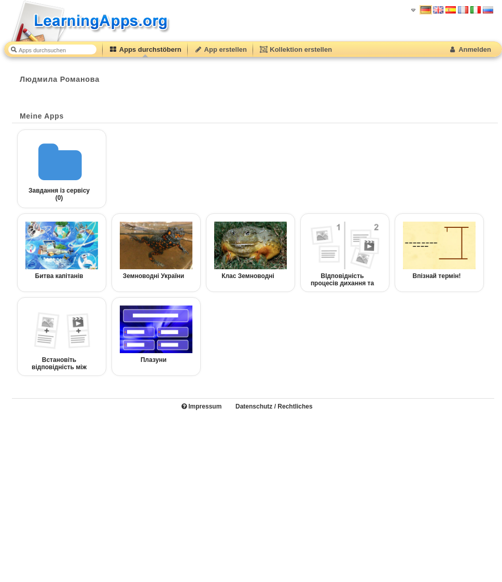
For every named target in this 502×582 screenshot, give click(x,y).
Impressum (201, 406)
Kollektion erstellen (295, 49)
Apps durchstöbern (145, 49)
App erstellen (220, 49)
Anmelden (469, 49)
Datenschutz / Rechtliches (274, 406)
